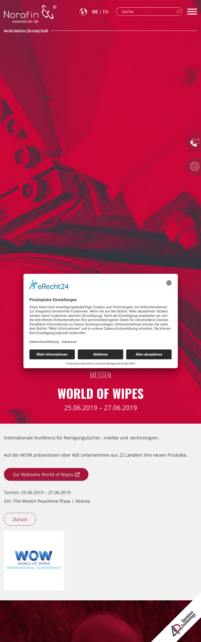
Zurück (20, 519)
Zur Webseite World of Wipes (43, 474)
